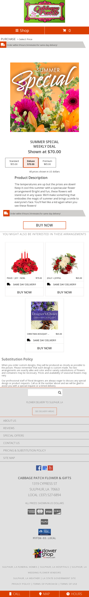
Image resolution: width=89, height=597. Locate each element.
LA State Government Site (59, 578)
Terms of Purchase (45, 583)
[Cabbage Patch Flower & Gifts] (44, 21)
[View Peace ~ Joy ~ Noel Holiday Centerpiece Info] (24, 259)
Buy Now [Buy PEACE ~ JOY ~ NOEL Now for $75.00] (24, 292)
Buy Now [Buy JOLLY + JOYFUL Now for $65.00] (64, 292)
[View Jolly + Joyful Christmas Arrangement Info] (64, 259)
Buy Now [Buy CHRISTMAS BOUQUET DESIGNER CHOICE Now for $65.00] (44, 348)
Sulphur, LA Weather (26, 578)
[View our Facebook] (38, 469)
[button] (44, 532)
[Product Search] (45, 392)
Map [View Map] (44, 594)
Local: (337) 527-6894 (44, 495)
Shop (22, 30)
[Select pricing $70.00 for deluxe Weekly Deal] (31, 162)
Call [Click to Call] (14, 594)
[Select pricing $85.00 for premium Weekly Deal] (47, 162)
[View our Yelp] (50, 469)
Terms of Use (68, 583)
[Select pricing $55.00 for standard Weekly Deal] (14, 162)
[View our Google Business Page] (44, 469)
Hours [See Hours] (74, 594)
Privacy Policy (21, 583)
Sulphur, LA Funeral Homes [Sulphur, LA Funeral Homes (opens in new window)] (20, 566)
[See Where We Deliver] (44, 411)
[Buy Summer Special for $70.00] (44, 225)
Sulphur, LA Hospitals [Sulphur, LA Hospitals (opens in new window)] (54, 566)
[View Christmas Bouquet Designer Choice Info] (44, 315)
